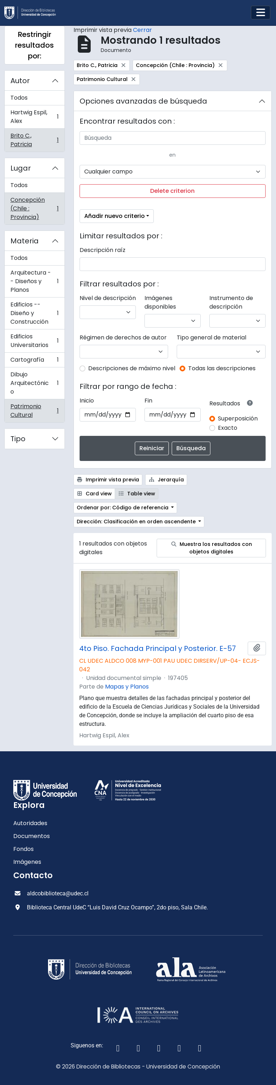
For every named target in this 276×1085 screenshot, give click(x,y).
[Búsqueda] (173, 138)
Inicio (87, 400)
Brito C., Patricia (34, 140)
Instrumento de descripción (231, 302)
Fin (148, 400)
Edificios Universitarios (34, 340)
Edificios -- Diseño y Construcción (34, 313)
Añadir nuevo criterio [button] (114, 216)
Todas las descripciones (222, 368)
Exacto (227, 428)
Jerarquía (166, 479)
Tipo (17, 439)
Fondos (23, 849)
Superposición (238, 418)
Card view (94, 493)
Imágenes (27, 862)
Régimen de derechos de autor (123, 337)
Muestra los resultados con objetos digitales (211, 548)
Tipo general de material (211, 337)
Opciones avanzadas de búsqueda (143, 101)
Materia (24, 241)
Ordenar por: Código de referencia (123, 507)
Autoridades (30, 823)
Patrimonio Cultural (34, 410)
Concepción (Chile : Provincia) (34, 208)
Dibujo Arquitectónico (34, 383)
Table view (136, 493)
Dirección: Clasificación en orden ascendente (137, 521)
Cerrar (142, 30)
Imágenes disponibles (160, 302)
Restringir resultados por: (34, 45)
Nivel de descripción (108, 298)
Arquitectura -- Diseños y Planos (34, 281)
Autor (20, 81)
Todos (19, 98)
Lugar (20, 168)
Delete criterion (172, 191)
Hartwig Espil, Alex (34, 116)
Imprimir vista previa (108, 479)
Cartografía (34, 361)
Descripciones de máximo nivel (131, 368)
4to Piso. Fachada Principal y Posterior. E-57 (157, 648)
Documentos (31, 836)
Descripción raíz (102, 250)
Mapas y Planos (127, 686)
